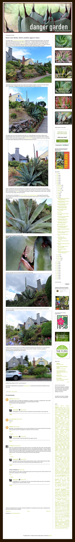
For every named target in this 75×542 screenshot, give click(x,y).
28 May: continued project (61, 368)
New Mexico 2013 (61, 478)
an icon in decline (28, 138)
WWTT (63, 528)
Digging (58, 363)
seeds (68, 507)
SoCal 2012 (64, 509)
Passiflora (65, 492)
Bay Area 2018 (60, 411)
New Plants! (59, 212)
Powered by (62, 145)
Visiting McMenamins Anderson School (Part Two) (63, 199)
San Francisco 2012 (63, 504)
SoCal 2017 (64, 510)
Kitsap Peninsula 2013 (64, 463)
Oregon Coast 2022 (63, 486)
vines (56, 524)
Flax (68, 435)
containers (57, 422)
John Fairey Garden (58, 462)
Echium (56, 428)
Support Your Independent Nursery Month (62, 514)
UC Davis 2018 (62, 518)
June (58, 195)
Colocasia (57, 420)
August (58, 192)
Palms (56, 492)
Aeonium (56, 405)
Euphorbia (57, 431)
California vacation (59, 417)
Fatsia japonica (58, 434)
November (59, 186)
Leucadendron (61, 467)
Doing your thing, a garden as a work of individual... (63, 232)
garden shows (66, 449)
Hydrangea (63, 460)
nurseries (58, 482)
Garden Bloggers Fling (64, 439)
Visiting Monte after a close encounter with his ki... (62, 220)
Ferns (65, 435)
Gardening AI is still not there (61, 376)
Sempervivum (57, 508)
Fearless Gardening (59, 435)
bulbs (56, 416)
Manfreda (62, 469)
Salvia (66, 503)
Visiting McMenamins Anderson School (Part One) (63, 202)
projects (59, 499)
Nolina (68, 479)
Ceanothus (57, 419)
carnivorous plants (59, 418)
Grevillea (64, 452)
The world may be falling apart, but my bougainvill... (63, 217)
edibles (62, 428)
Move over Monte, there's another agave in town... (62, 207)
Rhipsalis (63, 502)
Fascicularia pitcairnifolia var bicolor (62, 433)
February (59, 258)
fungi (62, 438)
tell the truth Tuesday (59, 515)
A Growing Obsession (60, 370)
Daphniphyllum (62, 423)
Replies (11, 407)
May (58, 197)
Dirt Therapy (59, 378)
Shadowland (63, 508)
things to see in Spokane (60, 516)
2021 (57, 182)
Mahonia (56, 469)
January (59, 259)
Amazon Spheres (66, 407)
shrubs (68, 508)
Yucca (66, 528)
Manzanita (57, 471)
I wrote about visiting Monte (18, 40)
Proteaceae (64, 499)
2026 (57, 173)
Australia (67, 408)
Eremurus (56, 430)
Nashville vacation (60, 476)
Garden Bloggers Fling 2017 (63, 444)
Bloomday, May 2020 (61, 224)
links (65, 467)
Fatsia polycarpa (66, 434)
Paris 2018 (60, 492)
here (17, 191)
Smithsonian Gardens (58, 509)
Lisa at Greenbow (12, 419)
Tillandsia (67, 516)
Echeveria (67, 427)
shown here (22, 43)
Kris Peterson (12, 445)
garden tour (58, 450)
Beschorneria (61, 412)
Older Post (48, 511)
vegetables (67, 520)
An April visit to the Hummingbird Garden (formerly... (61, 238)
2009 (57, 278)
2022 (57, 180)
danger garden (27, 385)
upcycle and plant (58, 519)
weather (60, 524)
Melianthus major (63, 471)
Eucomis (67, 430)
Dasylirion (67, 423)
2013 (57, 272)
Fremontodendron (58, 438)
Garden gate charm (60, 364)
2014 (57, 270)
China (68, 419)
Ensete (60, 429)
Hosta (56, 457)
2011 (57, 275)
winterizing (64, 526)
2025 (57, 175)
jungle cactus (64, 462)
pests (68, 492)
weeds (60, 525)
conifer (60, 420)
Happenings (57, 455)
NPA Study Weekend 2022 (62, 480)
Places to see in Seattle (60, 495)
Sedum (65, 507)
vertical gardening (63, 521)
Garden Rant (59, 375)
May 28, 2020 (23, 409)
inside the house (65, 461)
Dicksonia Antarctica (65, 425)
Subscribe (62, 141)
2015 (57, 268)
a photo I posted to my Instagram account (28, 195)
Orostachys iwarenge (62, 488)
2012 (57, 273)
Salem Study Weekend (60, 503)
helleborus (61, 455)
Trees (56, 518)
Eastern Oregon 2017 (62, 427)
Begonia (56, 412)
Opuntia (64, 485)
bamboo (59, 409)
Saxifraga (63, 505)
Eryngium (62, 430)
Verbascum (57, 521)
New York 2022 (63, 479)
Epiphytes (67, 429)
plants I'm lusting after (64, 497)
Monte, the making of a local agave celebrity (62, 247)
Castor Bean (66, 418)
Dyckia (56, 427)
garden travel (64, 450)
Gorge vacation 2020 (65, 451)
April (58, 254)
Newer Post (8, 511)
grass (56, 452)
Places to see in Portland (63, 494)
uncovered (67, 518)
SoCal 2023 (64, 511)
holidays (57, 456)
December (59, 185)
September (59, 190)
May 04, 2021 (23, 479)
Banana (63, 409)
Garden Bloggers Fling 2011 (60, 440)
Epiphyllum (63, 429)
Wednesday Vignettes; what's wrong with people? (62, 204)
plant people (57, 497)
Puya (68, 499)
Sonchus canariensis (60, 513)
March (58, 256)
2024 (57, 177)
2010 (57, 277)
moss (68, 471)
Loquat (59, 468)
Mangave (67, 469)
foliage (60, 436)
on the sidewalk (14, 391)
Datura (56, 424)
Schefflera (67, 505)
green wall (60, 452)
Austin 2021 (63, 408)
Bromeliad (57, 414)
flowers (56, 436)
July (58, 193)
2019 (57, 262)
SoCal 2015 (59, 510)
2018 (57, 263)
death (58, 424)
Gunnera (61, 453)
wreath (60, 528)
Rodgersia (67, 502)
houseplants (60, 457)
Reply (10, 404)
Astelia (56, 408)
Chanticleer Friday (63, 419)
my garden (62, 475)
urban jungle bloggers (65, 519)
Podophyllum (57, 498)
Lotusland (63, 468)
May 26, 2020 (16, 398)
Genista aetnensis (58, 451)
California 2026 (66, 416)
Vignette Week (66, 522)
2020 (57, 183)
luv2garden (11, 426)
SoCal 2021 (59, 511)
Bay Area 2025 (66, 411)
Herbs (64, 455)
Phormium (64, 493)
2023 (57, 178)
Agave (10, 391)
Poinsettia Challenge (63, 498)
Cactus (59, 416)
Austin (59, 408)
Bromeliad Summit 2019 (64, 414)
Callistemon (67, 417)
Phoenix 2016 (58, 493)
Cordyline (63, 422)
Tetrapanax (66, 515)
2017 (57, 265)
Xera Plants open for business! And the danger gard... (63, 252)
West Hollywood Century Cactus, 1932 (61, 210)
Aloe (61, 407)
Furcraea (64, 438)
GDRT (68, 450)
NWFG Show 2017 (65, 482)
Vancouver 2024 (59, 520)
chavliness (11, 398)
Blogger (50, 535)
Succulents (66, 513)
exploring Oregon (63, 431)
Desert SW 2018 (63, 424)
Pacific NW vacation (65, 490)
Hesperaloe (67, 455)
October (59, 188)
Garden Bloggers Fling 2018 (60, 445)
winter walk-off (59, 526)
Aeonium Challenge (65, 405)
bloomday (62, 413)
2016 (57, 267)
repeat (61, 502)
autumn (56, 409)
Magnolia (67, 468)
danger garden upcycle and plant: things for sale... (62, 222)
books (68, 413)
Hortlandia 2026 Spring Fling (64, 456)
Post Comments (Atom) (15, 513)
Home (28, 511)
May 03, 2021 (21, 469)
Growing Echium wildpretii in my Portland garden (62, 227)
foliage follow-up (65, 436)
